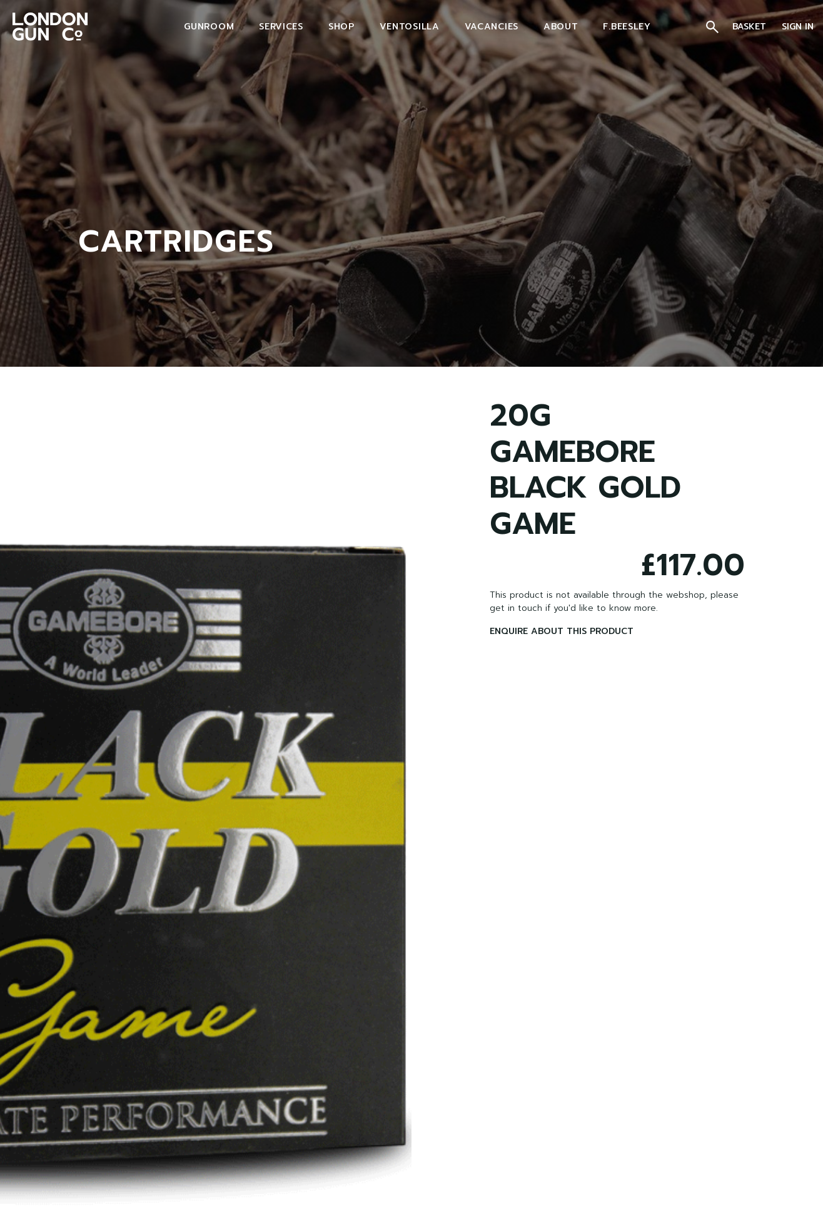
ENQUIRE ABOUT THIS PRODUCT (562, 631)
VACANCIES (491, 26)
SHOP (341, 26)
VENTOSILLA (410, 26)
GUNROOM (209, 26)
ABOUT (560, 26)
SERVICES (281, 26)
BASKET (750, 26)
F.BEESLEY (626, 26)
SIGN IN (798, 26)
